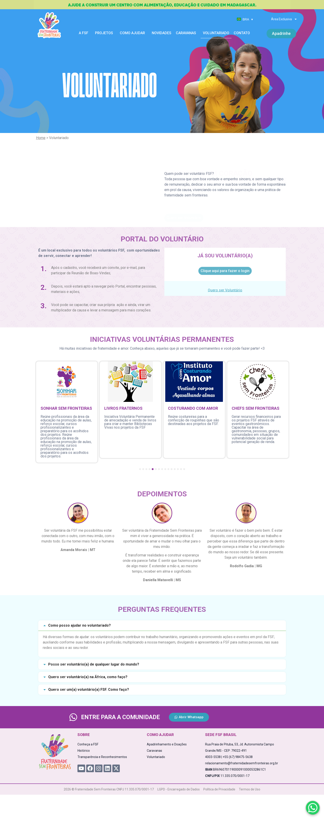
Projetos (105, 33)
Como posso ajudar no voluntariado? (79, 625)
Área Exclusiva (284, 19)
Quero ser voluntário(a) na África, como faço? (87, 677)
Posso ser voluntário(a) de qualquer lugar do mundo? (93, 664)
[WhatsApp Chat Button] (312, 807)
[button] (162, 625)
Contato (242, 33)
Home (40, 138)
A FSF (85, 33)
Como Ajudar (133, 33)
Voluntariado (216, 33)
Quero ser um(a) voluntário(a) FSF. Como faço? (88, 689)
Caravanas (187, 33)
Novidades (161, 33)
